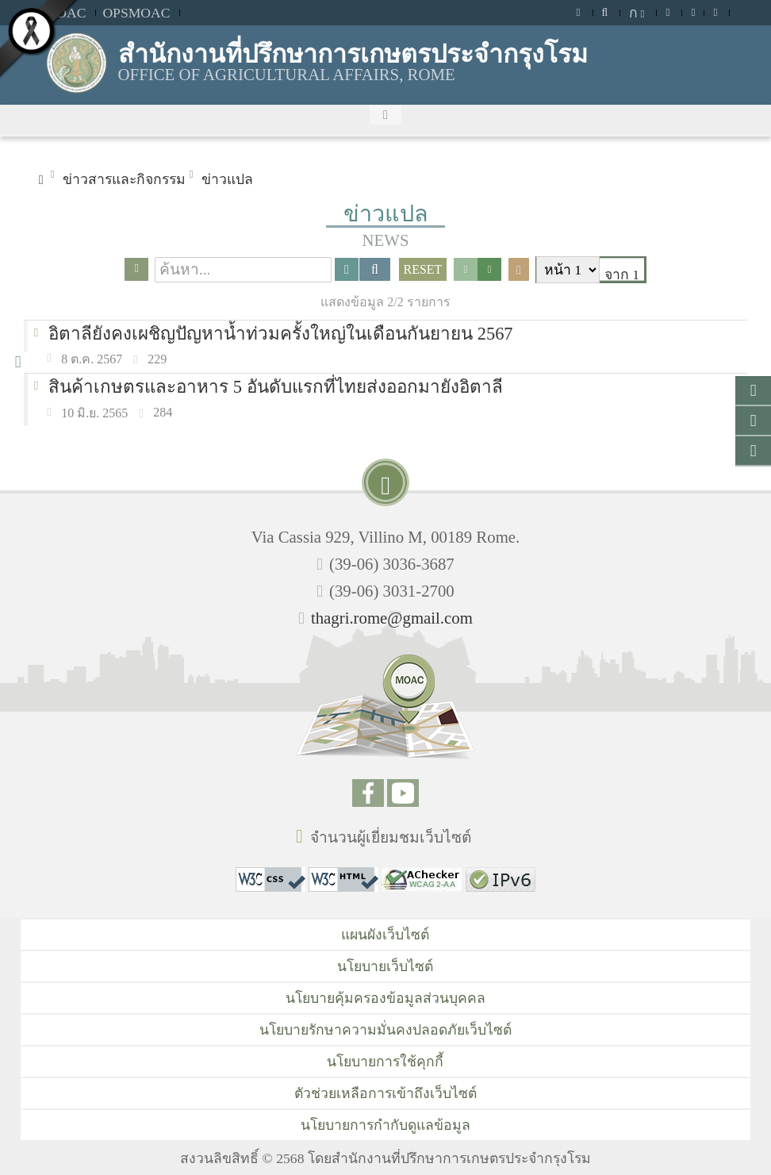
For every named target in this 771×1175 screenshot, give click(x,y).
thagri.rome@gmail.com (392, 618)
